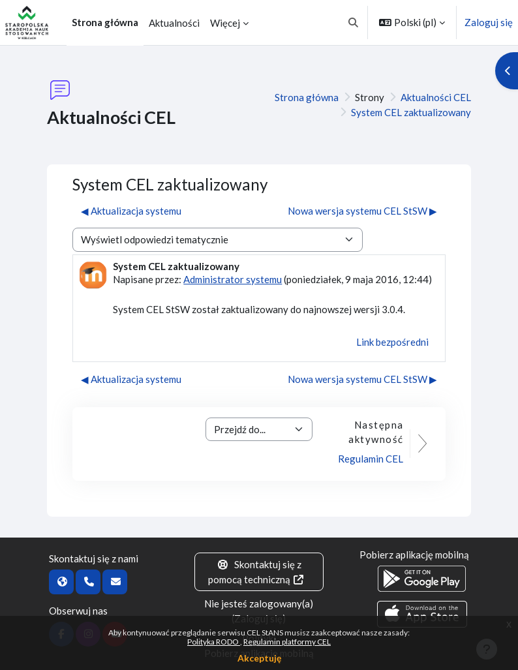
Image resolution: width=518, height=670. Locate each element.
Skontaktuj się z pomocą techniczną (256, 571)
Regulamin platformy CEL (287, 642)
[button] (354, 22)
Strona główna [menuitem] (105, 22)
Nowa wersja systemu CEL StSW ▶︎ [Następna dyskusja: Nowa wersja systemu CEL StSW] (362, 211)
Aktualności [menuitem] (174, 23)
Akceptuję (259, 657)
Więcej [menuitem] (225, 23)
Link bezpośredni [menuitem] (392, 342)
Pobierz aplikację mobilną (414, 554)
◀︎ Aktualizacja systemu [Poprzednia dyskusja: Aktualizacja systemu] (131, 211)
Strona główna (307, 97)
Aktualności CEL (436, 97)
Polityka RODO (213, 642)
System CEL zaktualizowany (411, 112)
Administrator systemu (232, 279)
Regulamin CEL (370, 458)
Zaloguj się (489, 22)
